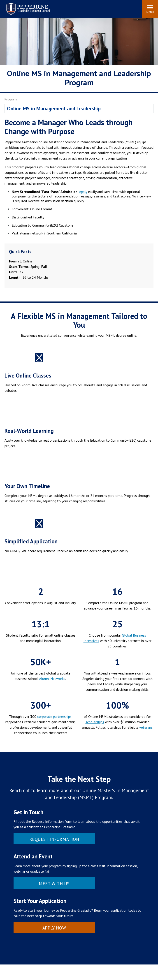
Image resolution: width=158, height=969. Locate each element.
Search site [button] (77, 6)
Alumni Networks (52, 678)
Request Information (54, 839)
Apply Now (54, 928)
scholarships (95, 722)
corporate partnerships (54, 716)
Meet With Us (54, 883)
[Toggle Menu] (150, 9)
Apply (83, 191)
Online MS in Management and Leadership (54, 108)
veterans (146, 727)
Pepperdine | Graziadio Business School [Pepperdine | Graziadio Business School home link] (22, 6)
